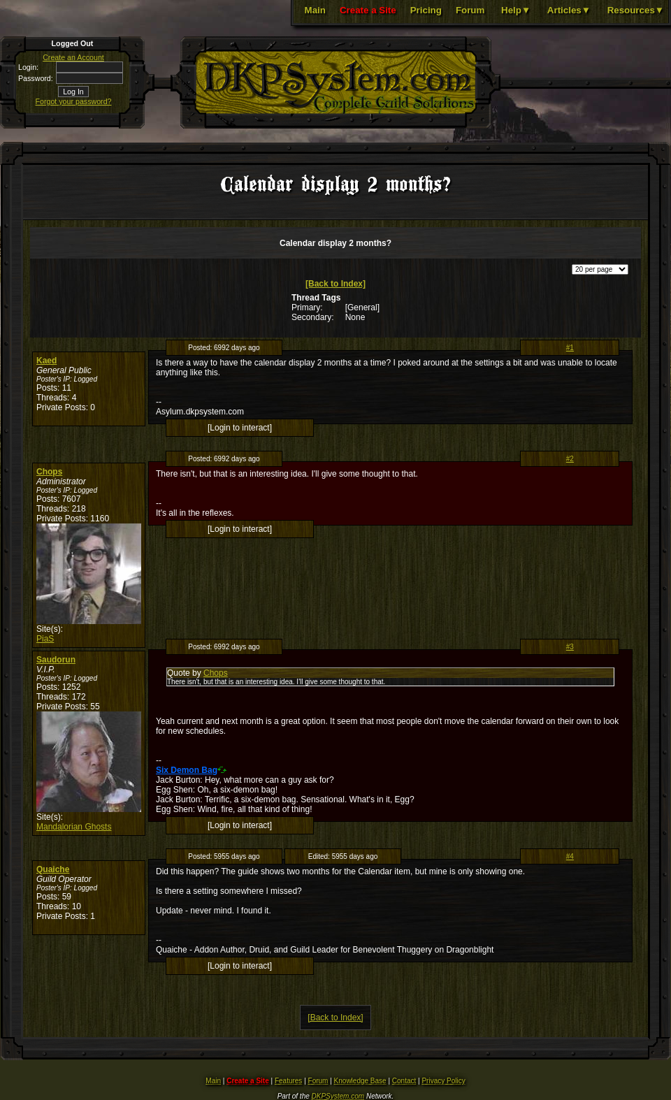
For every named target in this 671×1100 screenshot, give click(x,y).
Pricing (426, 10)
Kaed (46, 361)
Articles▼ (569, 10)
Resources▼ (635, 10)
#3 (570, 647)
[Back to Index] (335, 284)
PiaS (45, 639)
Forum (470, 10)
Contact (404, 1081)
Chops (49, 472)
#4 (570, 856)
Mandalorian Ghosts (73, 827)
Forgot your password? (74, 101)
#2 (570, 459)
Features (288, 1081)
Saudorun (55, 660)
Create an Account (73, 57)
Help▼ (516, 10)
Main (315, 10)
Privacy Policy (443, 1081)
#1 (570, 348)
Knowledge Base (360, 1081)
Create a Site (368, 10)
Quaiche (52, 869)
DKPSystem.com (338, 1096)
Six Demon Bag (186, 770)
